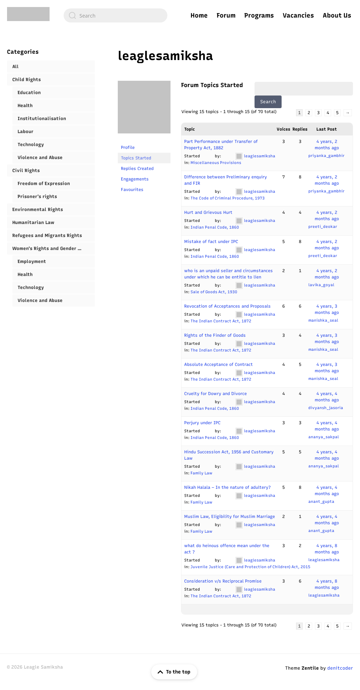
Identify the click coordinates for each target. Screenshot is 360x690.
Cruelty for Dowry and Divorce (215, 393)
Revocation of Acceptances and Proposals (227, 306)
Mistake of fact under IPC (211, 241)
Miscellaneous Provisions (216, 162)
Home (199, 15)
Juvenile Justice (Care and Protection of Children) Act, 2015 (250, 567)
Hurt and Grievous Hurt (208, 212)
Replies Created (137, 168)
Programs (259, 15)
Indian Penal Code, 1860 (215, 227)
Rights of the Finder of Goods (215, 335)
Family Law (201, 473)
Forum (226, 15)
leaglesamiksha (165, 55)
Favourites (132, 189)
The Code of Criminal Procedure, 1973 (228, 198)
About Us (337, 15)
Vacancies (298, 15)
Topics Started (136, 158)
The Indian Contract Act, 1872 (221, 321)
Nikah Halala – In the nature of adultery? (227, 487)
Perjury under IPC (202, 422)
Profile (128, 147)
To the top (172, 672)
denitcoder (340, 668)
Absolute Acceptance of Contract (218, 364)
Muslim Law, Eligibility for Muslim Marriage (229, 516)
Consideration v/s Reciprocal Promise (223, 581)
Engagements (135, 179)
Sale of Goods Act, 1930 (214, 292)
